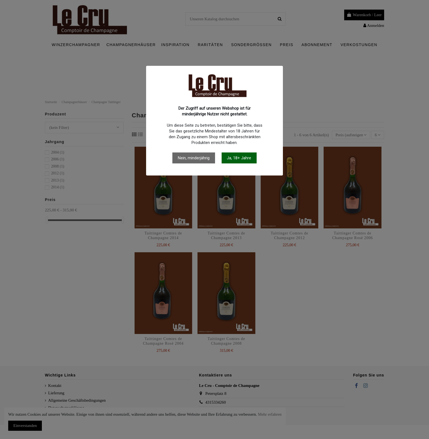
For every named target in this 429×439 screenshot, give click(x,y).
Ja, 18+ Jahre (239, 157)
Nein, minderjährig (194, 157)
